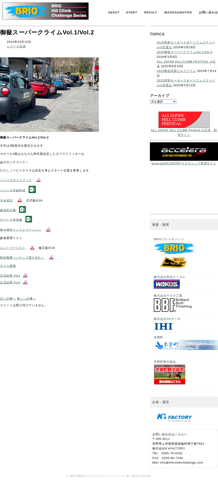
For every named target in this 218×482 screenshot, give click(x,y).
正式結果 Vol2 (10, 282)
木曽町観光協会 (170, 372)
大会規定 (6, 200)
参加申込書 (8, 210)
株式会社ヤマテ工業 (173, 303)
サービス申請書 (11, 219)
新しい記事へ (26, 298)
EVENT (131, 12)
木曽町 (185, 343)
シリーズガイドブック (16, 180)
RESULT (150, 12)
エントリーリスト (12, 248)
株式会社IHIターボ (167, 324)
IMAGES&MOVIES (178, 12)
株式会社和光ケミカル (170, 282)
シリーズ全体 (16, 46)
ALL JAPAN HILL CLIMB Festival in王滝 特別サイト (184, 130)
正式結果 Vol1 (10, 275)
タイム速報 (8, 266)
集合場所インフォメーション (20, 229)
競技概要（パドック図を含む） (22, 257)
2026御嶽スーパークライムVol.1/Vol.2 (184, 52)
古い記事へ (8, 298)
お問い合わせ (208, 12)
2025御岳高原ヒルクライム (176, 71)
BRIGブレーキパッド (175, 253)
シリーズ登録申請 (12, 190)
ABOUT (113, 12)
